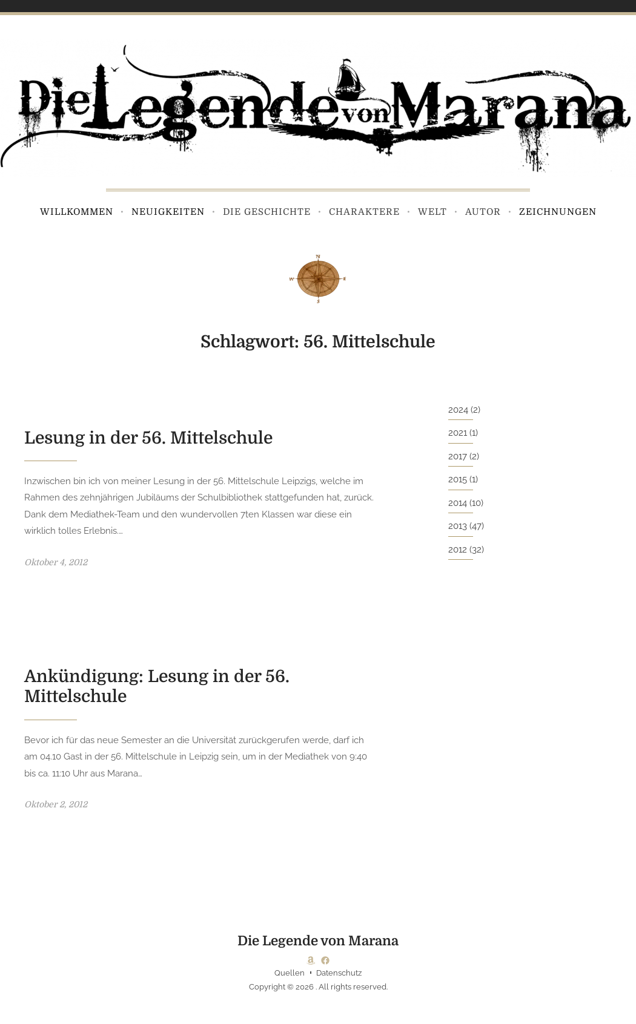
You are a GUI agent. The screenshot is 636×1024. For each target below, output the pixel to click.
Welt (432, 211)
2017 (457, 456)
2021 (457, 432)
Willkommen (76, 211)
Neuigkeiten (168, 211)
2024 (458, 409)
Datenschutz (339, 972)
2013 (457, 525)
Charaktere (364, 211)
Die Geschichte (267, 211)
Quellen (289, 972)
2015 (457, 479)
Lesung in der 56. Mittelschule (148, 438)
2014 (457, 502)
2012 (457, 549)
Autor (483, 211)
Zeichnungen (558, 211)
